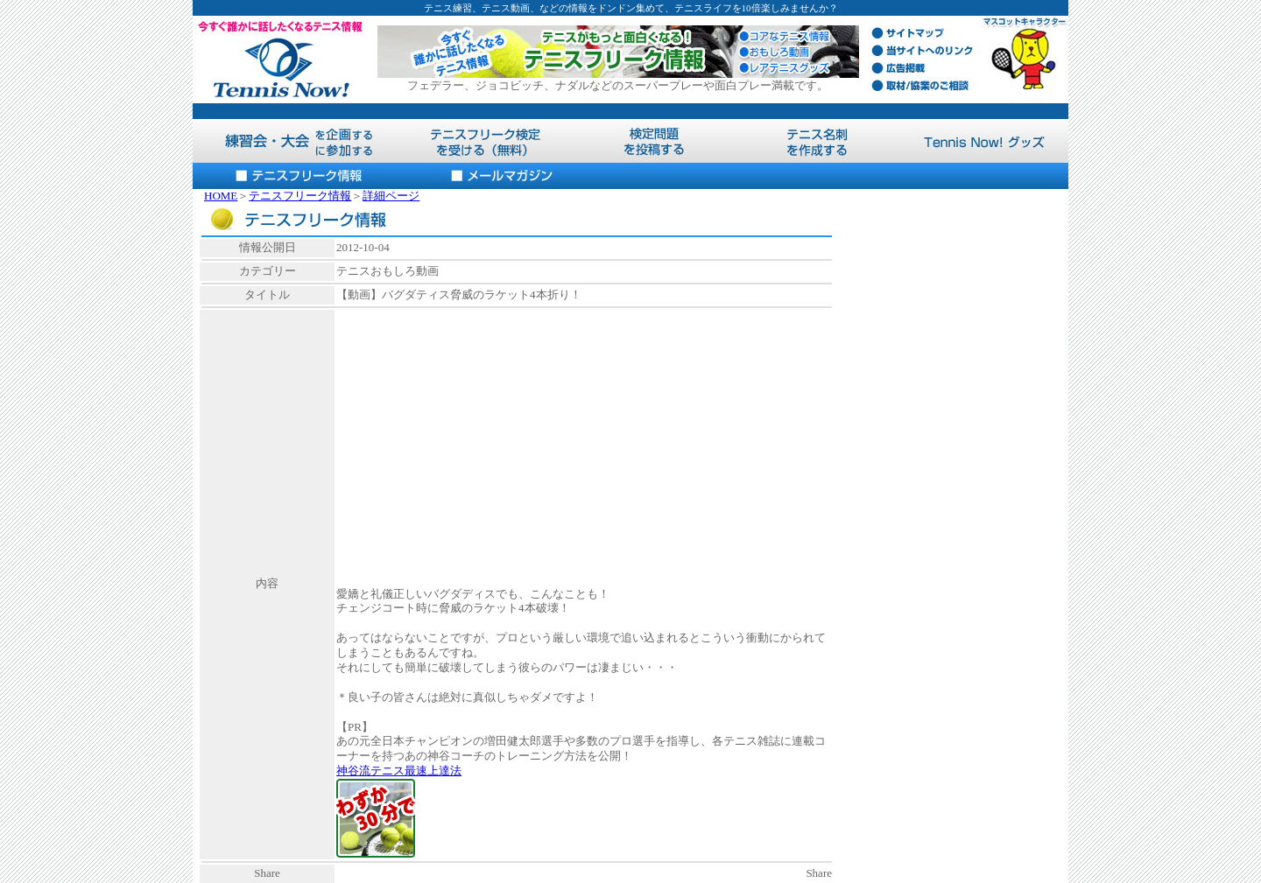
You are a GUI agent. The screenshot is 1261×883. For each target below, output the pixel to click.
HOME (220, 195)
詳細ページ (391, 195)
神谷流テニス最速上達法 (398, 770)
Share (819, 872)
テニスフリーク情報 (300, 195)
